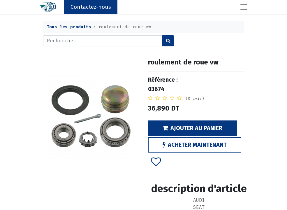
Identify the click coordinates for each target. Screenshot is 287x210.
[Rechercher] (168, 40)
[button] (156, 162)
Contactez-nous (91, 7)
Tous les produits (69, 27)
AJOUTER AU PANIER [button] (192, 128)
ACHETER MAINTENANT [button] (195, 144)
